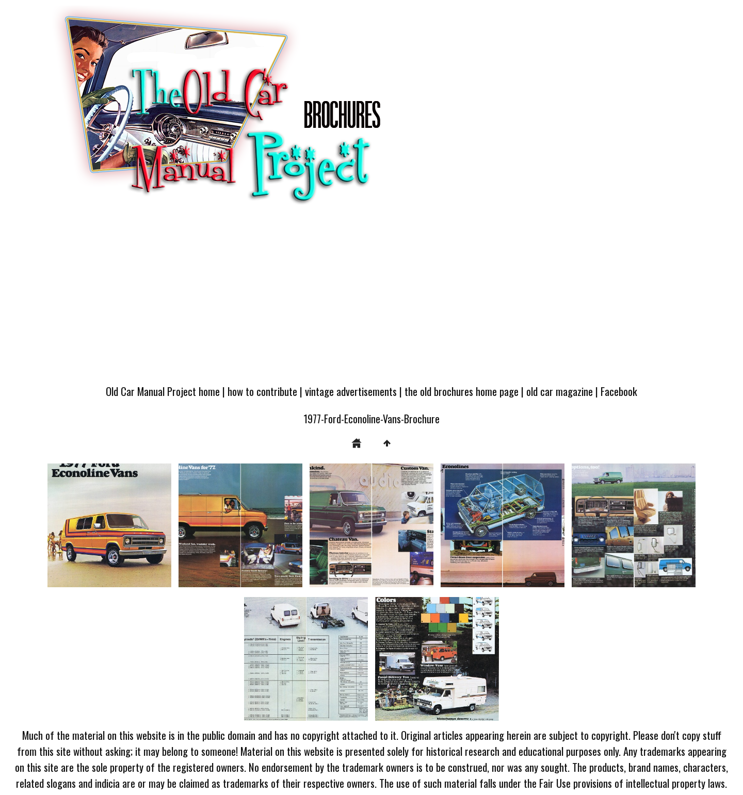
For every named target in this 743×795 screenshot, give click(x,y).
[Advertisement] (371, 300)
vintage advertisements (351, 391)
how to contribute (262, 391)
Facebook (619, 391)
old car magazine (559, 391)
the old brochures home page (462, 391)
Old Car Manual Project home (163, 391)
